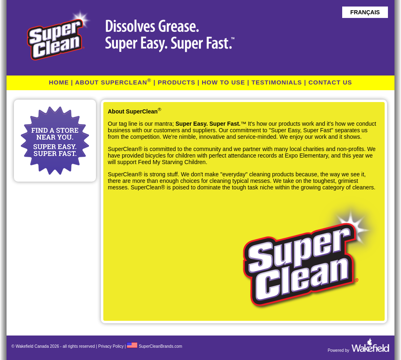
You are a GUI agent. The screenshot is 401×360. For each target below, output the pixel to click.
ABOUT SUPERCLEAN (113, 82)
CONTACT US (330, 82)
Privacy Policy (110, 346)
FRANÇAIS (365, 12)
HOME (59, 82)
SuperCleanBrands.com (160, 346)
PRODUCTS (176, 82)
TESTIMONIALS (277, 82)
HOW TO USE (223, 82)
